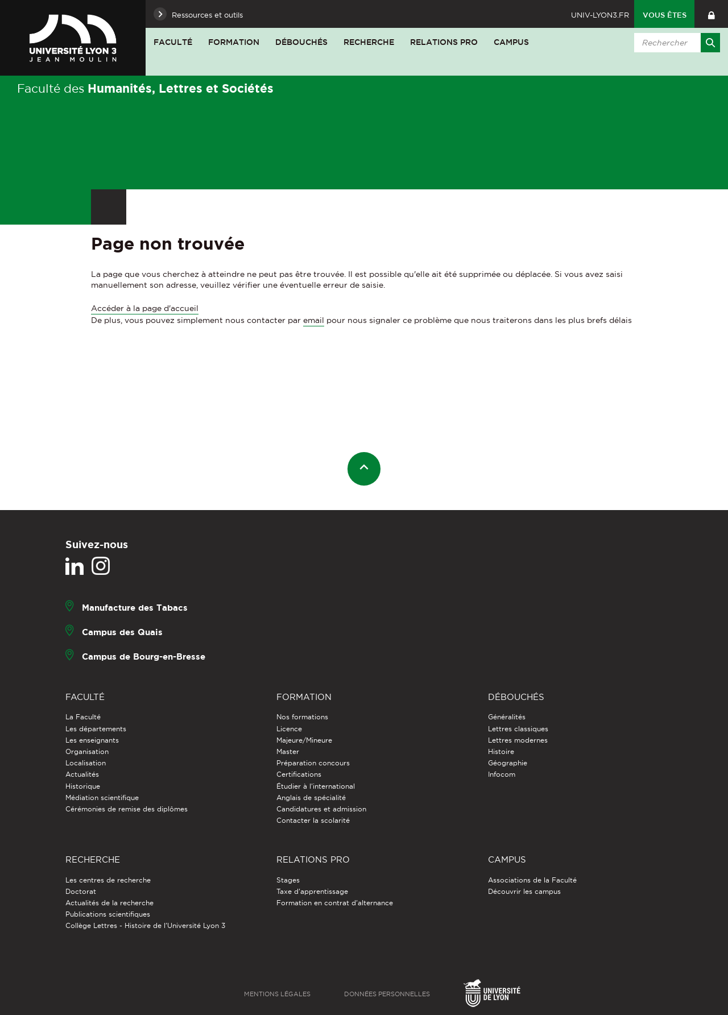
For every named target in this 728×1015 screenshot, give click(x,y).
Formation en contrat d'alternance (334, 902)
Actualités (82, 774)
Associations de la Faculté (532, 880)
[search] (675, 42)
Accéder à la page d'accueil (144, 308)
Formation (233, 42)
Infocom (501, 774)
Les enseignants (92, 740)
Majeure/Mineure (304, 740)
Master (287, 751)
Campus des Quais (122, 632)
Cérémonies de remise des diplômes (126, 809)
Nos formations (302, 716)
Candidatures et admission (321, 809)
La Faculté (83, 716)
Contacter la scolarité (313, 820)
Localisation (85, 763)
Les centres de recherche (108, 880)
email (313, 320)
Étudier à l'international (315, 786)
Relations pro (444, 42)
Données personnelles (387, 994)
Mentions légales (277, 994)
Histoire (501, 751)
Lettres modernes (518, 740)
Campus (511, 42)
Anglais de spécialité (311, 797)
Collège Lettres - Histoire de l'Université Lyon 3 (145, 925)
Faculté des (145, 88)
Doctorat (80, 891)
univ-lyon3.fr (600, 15)
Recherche (369, 42)
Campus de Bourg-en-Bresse (143, 656)
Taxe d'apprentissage (312, 891)
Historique (82, 786)
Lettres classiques (518, 728)
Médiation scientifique (102, 797)
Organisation (87, 751)
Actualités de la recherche (109, 902)
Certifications (298, 774)
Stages (288, 880)
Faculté (173, 42)
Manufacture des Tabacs (135, 607)
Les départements (95, 728)
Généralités (507, 716)
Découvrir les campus (524, 891)
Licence (289, 728)
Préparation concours (313, 763)
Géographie (507, 763)
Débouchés (301, 42)
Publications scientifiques (107, 914)
